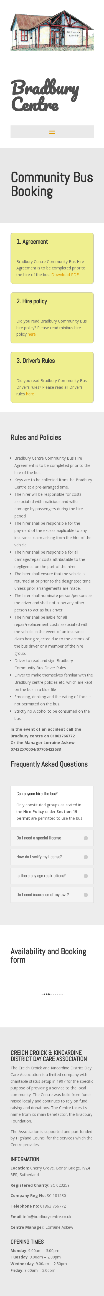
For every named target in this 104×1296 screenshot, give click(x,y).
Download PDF (65, 274)
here (32, 334)
